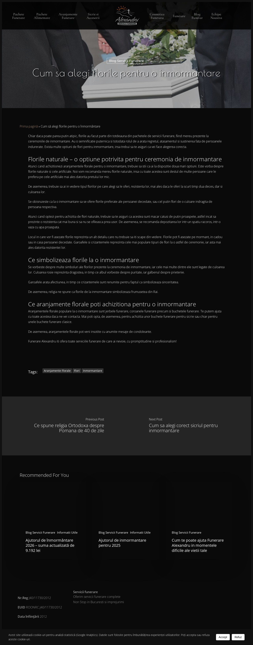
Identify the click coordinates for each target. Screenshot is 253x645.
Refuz (238, 637)
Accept (223, 637)
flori (77, 371)
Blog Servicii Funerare (126, 61)
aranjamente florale (57, 371)
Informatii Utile (67, 532)
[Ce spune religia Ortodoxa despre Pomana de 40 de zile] (64, 425)
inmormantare (92, 371)
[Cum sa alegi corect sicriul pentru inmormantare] (188, 425)
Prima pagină (29, 126)
